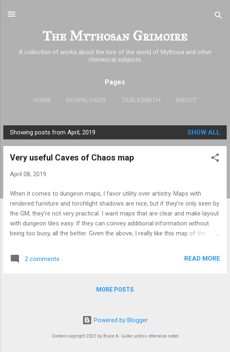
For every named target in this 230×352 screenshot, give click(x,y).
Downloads (86, 100)
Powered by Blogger (115, 320)
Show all (203, 132)
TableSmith (141, 100)
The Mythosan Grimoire (115, 36)
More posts (115, 289)
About (186, 100)
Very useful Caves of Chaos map (72, 158)
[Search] (218, 16)
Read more (202, 258)
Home (42, 100)
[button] (215, 159)
